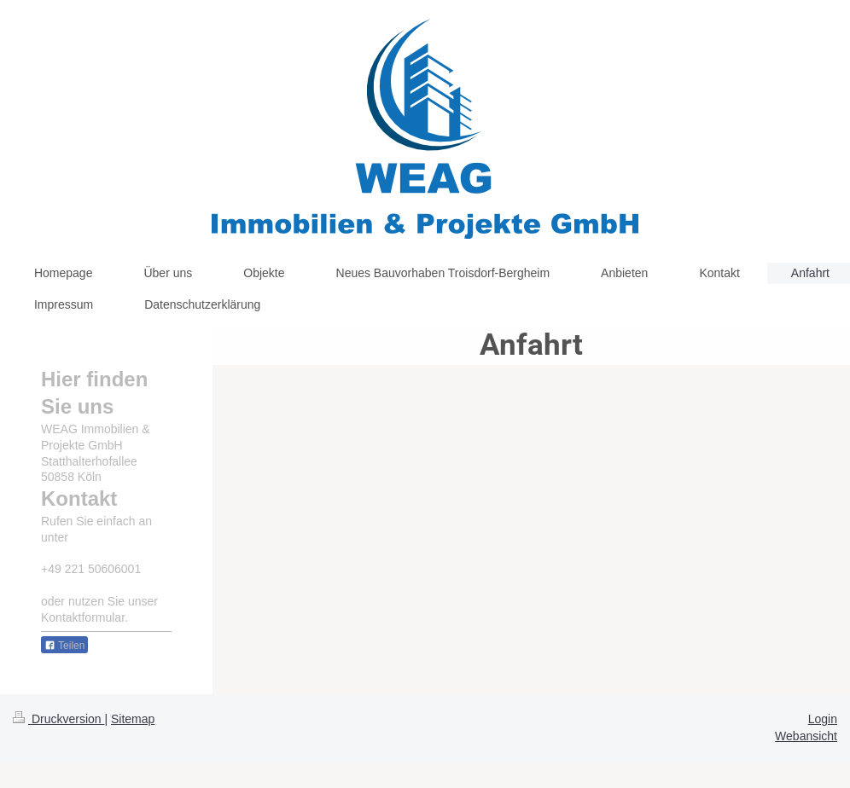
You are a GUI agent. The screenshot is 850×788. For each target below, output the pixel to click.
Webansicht (806, 736)
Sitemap (132, 719)
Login (822, 719)
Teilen (64, 646)
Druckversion (58, 719)
